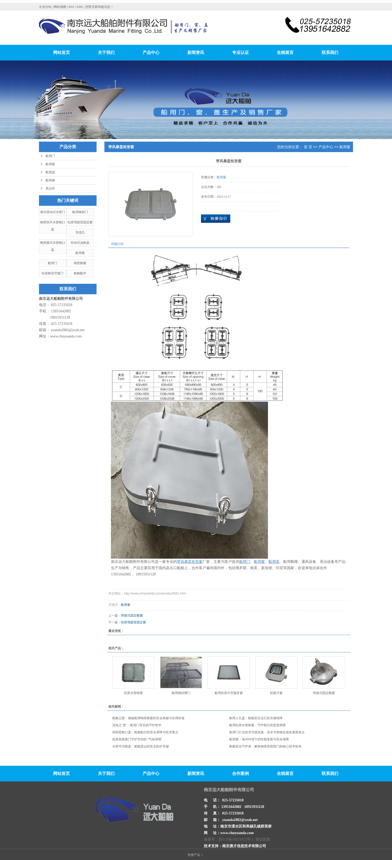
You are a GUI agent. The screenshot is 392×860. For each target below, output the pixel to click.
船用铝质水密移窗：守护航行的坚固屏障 (257, 725)
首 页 (308, 147)
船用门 (50, 156)
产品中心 (151, 52)
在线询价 (215, 218)
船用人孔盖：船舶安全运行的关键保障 (256, 718)
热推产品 (194, 855)
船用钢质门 (80, 212)
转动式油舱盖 (80, 243)
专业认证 (240, 52)
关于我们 (106, 52)
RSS (71, 7)
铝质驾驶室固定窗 (80, 222)
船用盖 (50, 172)
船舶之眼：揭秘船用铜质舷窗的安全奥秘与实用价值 (148, 718)
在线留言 (285, 52)
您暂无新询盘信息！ (99, 7)
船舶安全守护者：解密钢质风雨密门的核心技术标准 (265, 746)
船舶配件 (80, 273)
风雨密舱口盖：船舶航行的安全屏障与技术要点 (145, 732)
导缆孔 (80, 232)
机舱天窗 (276, 693)
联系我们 (330, 52)
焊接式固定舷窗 (132, 615)
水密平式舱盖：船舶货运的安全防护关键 (140, 746)
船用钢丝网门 (181, 693)
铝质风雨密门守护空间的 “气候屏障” (137, 739)
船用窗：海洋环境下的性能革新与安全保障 (259, 739)
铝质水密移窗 (133, 693)
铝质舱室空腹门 (53, 273)
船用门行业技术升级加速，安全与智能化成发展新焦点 (267, 732)
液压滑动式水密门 (52, 212)
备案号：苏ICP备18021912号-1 (229, 839)
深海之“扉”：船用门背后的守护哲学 (136, 725)
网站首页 (61, 52)
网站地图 (60, 7)
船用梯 (50, 180)
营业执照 (262, 839)
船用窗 (50, 164)
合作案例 (240, 773)
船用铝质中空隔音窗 (229, 693)
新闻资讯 (195, 52)
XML (79, 7)
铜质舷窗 (80, 263)
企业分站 (45, 7)
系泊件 (50, 188)
